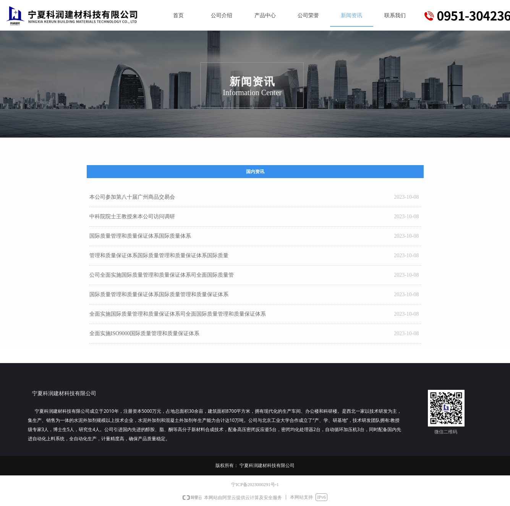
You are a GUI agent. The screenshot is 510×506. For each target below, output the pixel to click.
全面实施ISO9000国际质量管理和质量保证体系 (144, 333)
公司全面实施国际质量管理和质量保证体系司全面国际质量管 (161, 275)
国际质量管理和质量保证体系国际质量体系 (140, 236)
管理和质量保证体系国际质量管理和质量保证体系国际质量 (158, 255)
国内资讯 (255, 171)
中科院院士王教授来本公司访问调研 (132, 216)
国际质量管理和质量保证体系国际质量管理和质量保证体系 (158, 294)
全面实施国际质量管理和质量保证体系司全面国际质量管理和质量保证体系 (177, 314)
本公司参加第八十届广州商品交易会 (132, 197)
